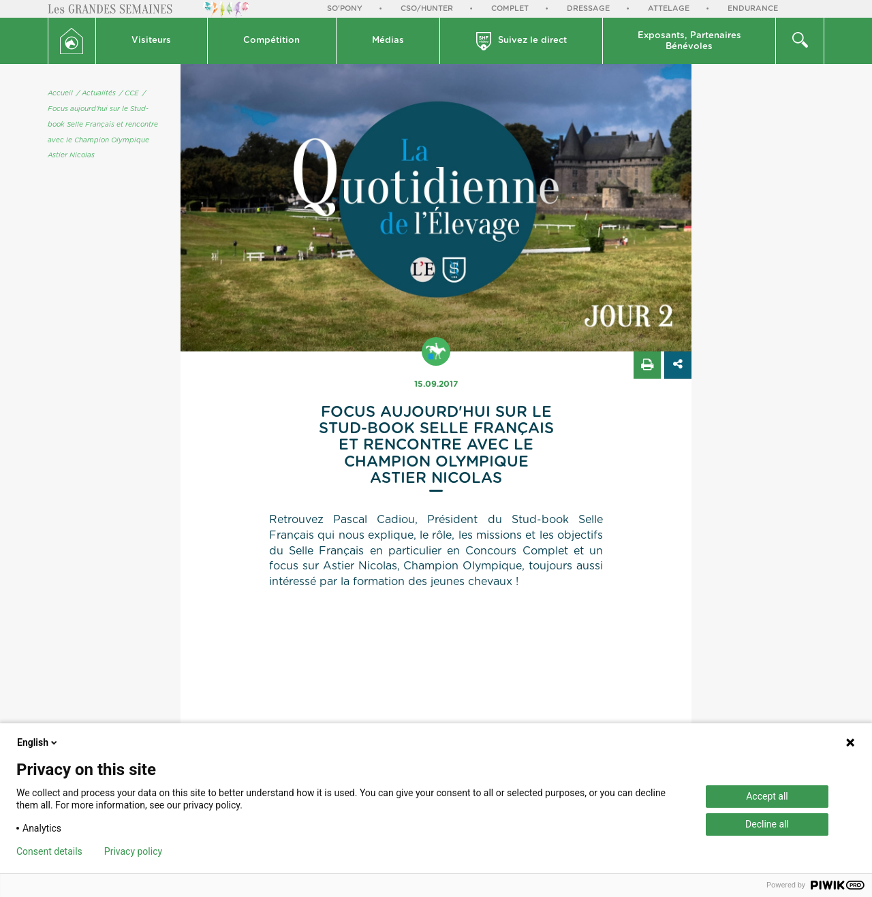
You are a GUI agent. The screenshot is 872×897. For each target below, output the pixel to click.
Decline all (767, 824)
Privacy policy (133, 851)
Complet (510, 8)
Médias (388, 40)
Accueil (60, 93)
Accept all (767, 796)
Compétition (271, 40)
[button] (152, 41)
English (38, 742)
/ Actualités (96, 93)
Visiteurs (151, 40)
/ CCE (129, 93)
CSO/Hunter (427, 8)
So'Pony (344, 8)
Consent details (49, 851)
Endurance (753, 8)
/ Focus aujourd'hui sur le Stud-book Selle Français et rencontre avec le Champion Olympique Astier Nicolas (103, 124)
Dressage (588, 8)
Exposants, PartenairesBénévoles (689, 41)
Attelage (668, 8)
